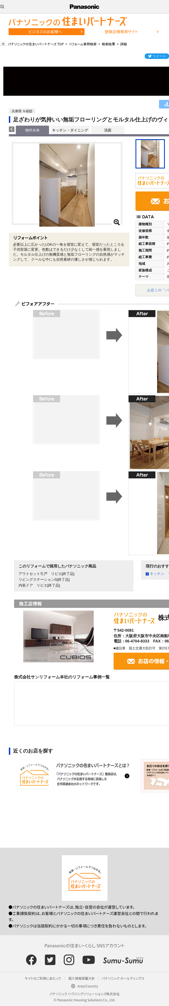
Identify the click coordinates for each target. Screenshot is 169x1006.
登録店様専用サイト (121, 31)
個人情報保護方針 (81, 978)
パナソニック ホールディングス (123, 978)
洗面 (107, 130)
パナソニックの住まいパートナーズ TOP (36, 44)
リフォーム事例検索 (83, 44)
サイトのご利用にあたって (43, 978)
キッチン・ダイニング (70, 130)
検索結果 (108, 44)
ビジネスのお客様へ (45, 31)
